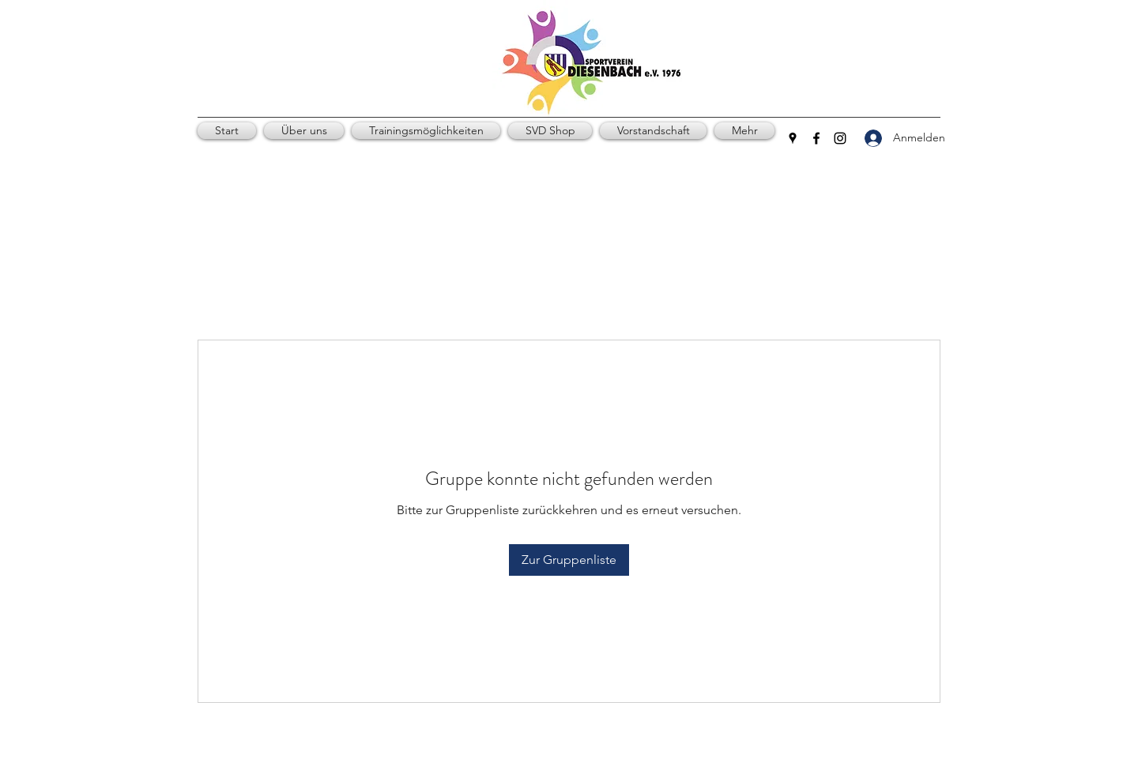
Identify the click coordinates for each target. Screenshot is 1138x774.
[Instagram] (840, 138)
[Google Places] (793, 138)
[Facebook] (816, 138)
